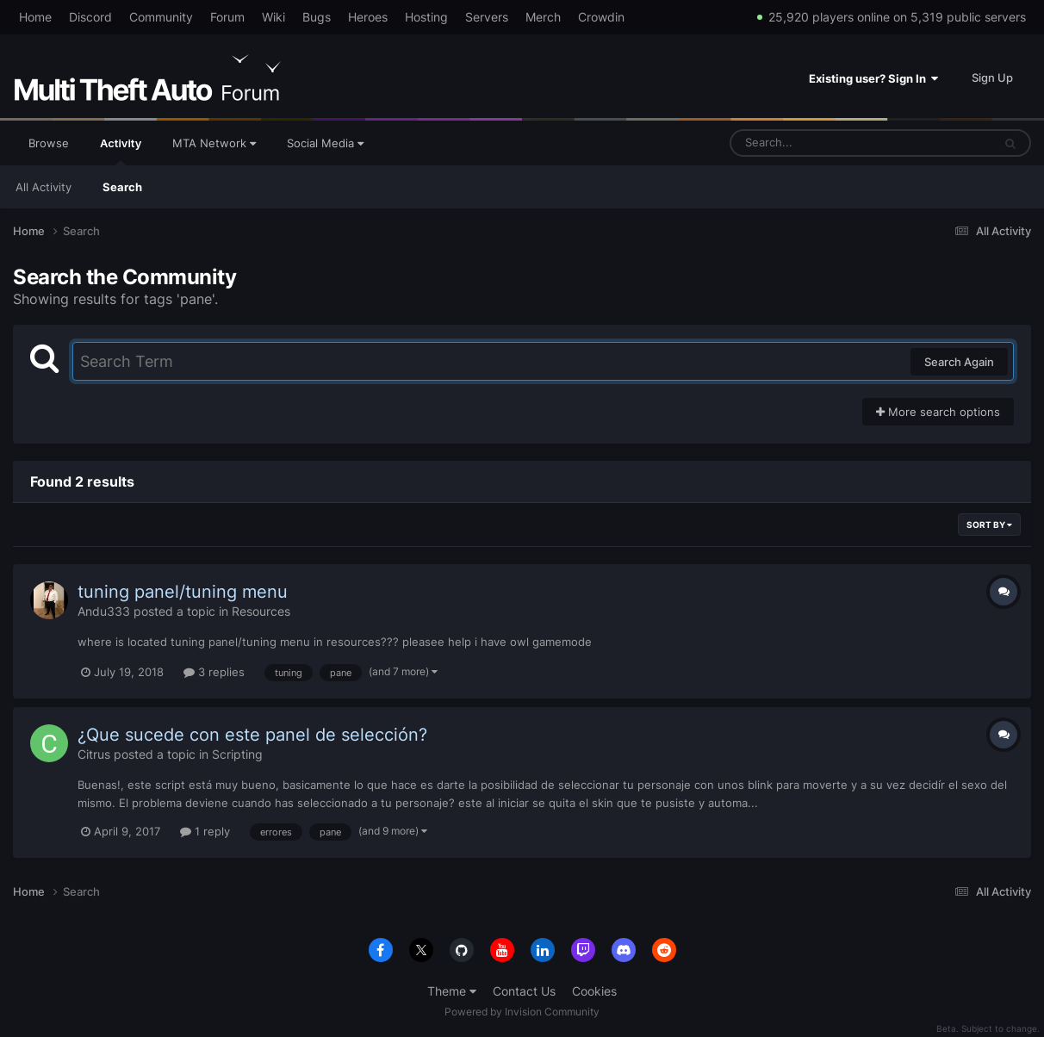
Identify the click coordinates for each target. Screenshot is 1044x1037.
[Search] (815, 143)
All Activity (43, 187)
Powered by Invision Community (522, 1011)
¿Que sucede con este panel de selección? (252, 734)
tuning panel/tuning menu (183, 591)
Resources (261, 611)
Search (122, 187)
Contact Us (524, 991)
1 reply (205, 831)
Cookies (594, 991)
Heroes (368, 16)
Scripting (237, 754)
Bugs (316, 16)
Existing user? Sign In (873, 78)
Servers (486, 16)
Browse (48, 143)
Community (161, 16)
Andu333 (104, 611)
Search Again (959, 362)
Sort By (989, 524)
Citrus (94, 754)
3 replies (214, 672)
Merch (543, 16)
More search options (938, 412)
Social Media (325, 143)
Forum (227, 16)
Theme (451, 991)
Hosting (426, 16)
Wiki (273, 16)
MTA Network (214, 143)
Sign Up (992, 77)
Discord (90, 16)
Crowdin (601, 16)
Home (35, 16)
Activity (120, 150)
